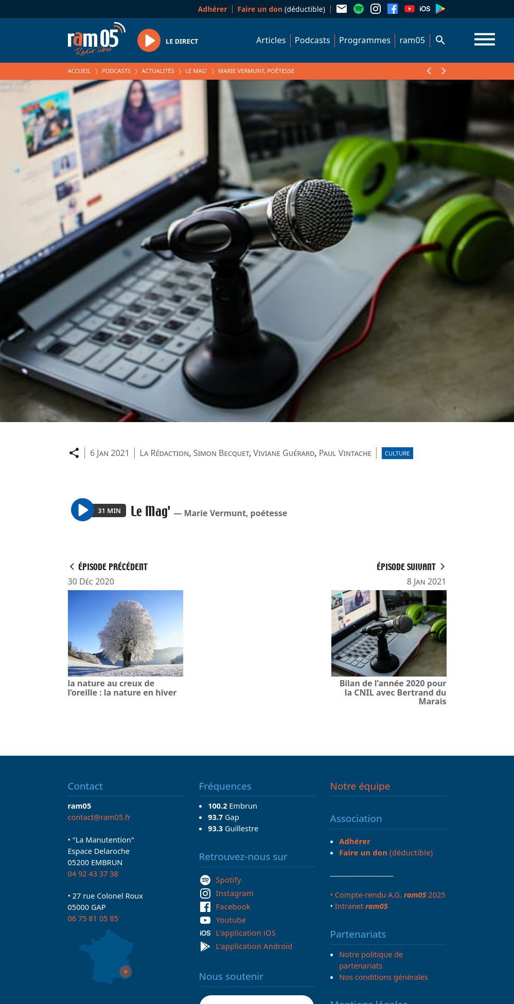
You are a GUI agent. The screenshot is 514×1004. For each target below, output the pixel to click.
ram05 (412, 40)
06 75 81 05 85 (93, 918)
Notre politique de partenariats (371, 960)
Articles (271, 40)
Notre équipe (360, 786)
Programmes (365, 40)
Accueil (79, 71)
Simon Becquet (221, 453)
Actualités (157, 71)
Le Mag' (196, 71)
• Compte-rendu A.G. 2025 (388, 894)
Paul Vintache (345, 453)
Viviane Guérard (283, 453)
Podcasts (312, 40)
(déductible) (281, 9)
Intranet (361, 906)
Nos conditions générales (383, 977)
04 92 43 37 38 (93, 873)
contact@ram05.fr (99, 817)
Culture (397, 453)
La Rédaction (164, 453)
